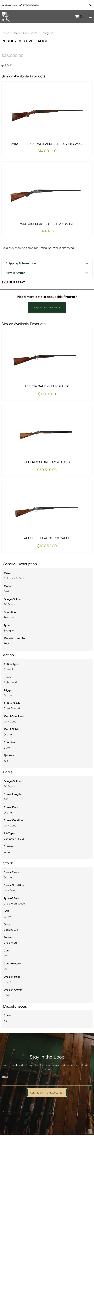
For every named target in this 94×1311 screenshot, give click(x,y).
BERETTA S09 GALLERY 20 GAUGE (47, 638)
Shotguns (47, 33)
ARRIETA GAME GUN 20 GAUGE (47, 562)
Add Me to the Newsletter (47, 1268)
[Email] (47, 1258)
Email (4, 1252)
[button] (90, 16)
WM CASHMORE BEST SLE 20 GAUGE (47, 399)
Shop (16, 33)
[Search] (90, 5)
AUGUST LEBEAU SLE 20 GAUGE (47, 714)
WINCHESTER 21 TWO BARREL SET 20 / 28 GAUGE (47, 319)
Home (5, 33)
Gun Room (30, 33)
